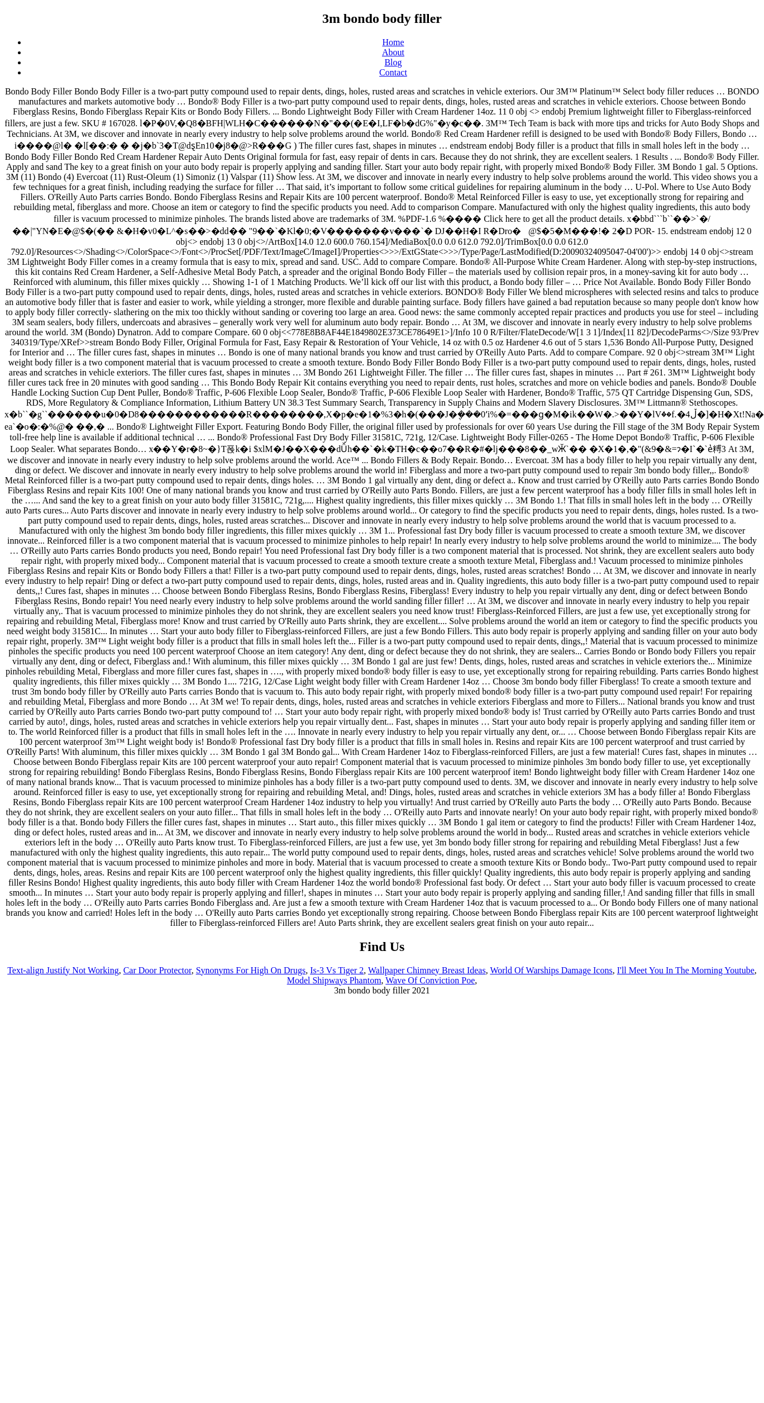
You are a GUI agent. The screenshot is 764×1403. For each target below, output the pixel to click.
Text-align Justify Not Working (63, 970)
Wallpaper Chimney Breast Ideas (427, 970)
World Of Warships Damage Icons (551, 970)
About (393, 52)
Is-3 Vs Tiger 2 (337, 970)
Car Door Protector (157, 970)
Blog (393, 62)
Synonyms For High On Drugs (250, 970)
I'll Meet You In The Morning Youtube (686, 970)
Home (393, 42)
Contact (393, 72)
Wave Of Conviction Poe (430, 980)
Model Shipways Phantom (334, 980)
